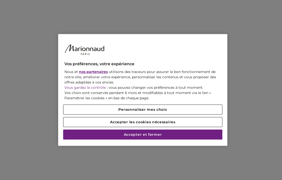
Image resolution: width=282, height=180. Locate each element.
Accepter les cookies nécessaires (142, 122)
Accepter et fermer (143, 134)
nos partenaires (93, 72)
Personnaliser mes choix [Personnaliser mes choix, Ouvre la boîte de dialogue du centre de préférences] (142, 110)
